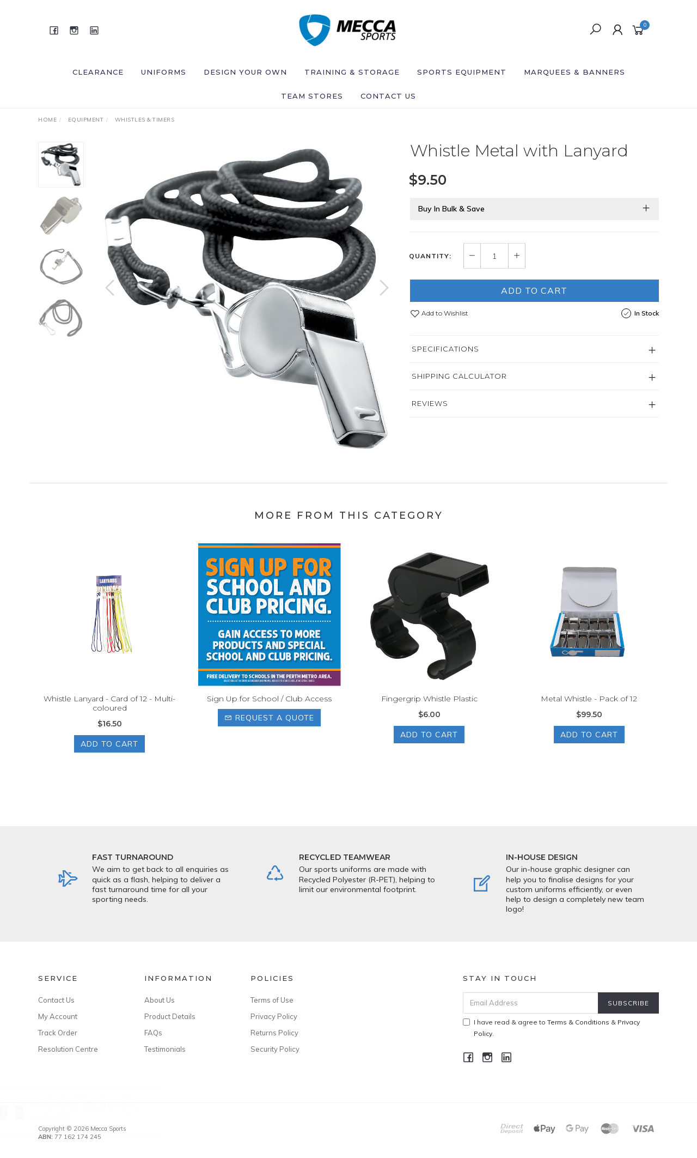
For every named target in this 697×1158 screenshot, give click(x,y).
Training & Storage (352, 72)
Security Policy (274, 1049)
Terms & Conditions (578, 1022)
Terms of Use (272, 1000)
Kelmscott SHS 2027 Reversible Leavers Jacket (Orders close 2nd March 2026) (97, 1110)
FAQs (153, 1032)
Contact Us (388, 96)
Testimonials (165, 1049)
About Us (159, 1000)
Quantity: (430, 256)
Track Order (57, 1032)
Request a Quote (269, 728)
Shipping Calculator (459, 376)
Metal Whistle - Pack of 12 (589, 709)
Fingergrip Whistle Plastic (429, 709)
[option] (247, 299)
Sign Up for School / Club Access (269, 709)
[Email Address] (530, 1003)
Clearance (98, 72)
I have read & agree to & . (551, 1028)
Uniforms (163, 72)
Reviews (430, 403)
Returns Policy (274, 1032)
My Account (57, 1016)
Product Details (169, 1016)
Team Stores (312, 96)
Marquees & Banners (574, 72)
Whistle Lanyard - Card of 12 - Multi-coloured (109, 713)
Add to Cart (534, 290)
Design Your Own (245, 72)
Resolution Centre (68, 1049)
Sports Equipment (461, 72)
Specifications (445, 348)
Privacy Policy (273, 1016)
